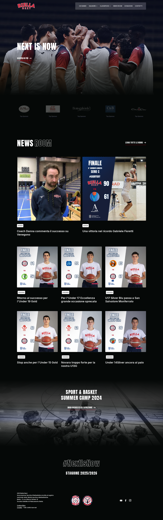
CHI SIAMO (82, 6)
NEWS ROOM (117, 6)
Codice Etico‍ (21, 505)
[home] (26, 6)
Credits (19, 507)
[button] (93, 6)
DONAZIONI (128, 6)
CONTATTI (138, 6)
